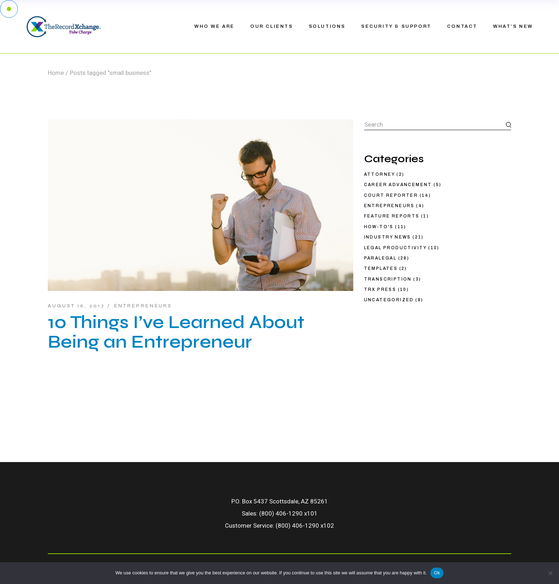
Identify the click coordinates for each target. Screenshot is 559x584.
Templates (381, 268)
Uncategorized (389, 299)
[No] (550, 573)
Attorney (379, 174)
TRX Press (380, 289)
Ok (437, 572)
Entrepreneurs (143, 306)
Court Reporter (391, 195)
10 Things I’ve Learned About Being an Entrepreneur (176, 332)
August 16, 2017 (76, 306)
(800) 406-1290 (281, 513)
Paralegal (380, 258)
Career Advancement (398, 184)
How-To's (379, 226)
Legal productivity (395, 247)
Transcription (388, 279)
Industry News (387, 237)
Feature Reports (392, 216)
